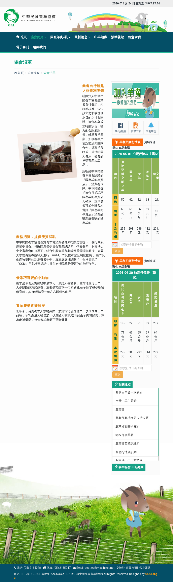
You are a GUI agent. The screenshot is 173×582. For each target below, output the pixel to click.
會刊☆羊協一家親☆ (129, 392)
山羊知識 (100, 37)
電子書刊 (22, 47)
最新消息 (82, 37)
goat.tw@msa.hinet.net (99, 567)
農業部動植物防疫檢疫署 (132, 418)
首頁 (21, 37)
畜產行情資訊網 (126, 452)
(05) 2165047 (62, 567)
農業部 (120, 409)
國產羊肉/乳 (60, 37)
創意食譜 (134, 37)
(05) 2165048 (32, 567)
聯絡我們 (39, 47)
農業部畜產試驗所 (127, 443)
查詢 (117, 251)
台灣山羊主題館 (126, 401)
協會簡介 (38, 37)
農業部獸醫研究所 (127, 426)
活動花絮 (117, 37)
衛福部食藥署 (124, 435)
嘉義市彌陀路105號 (138, 567)
